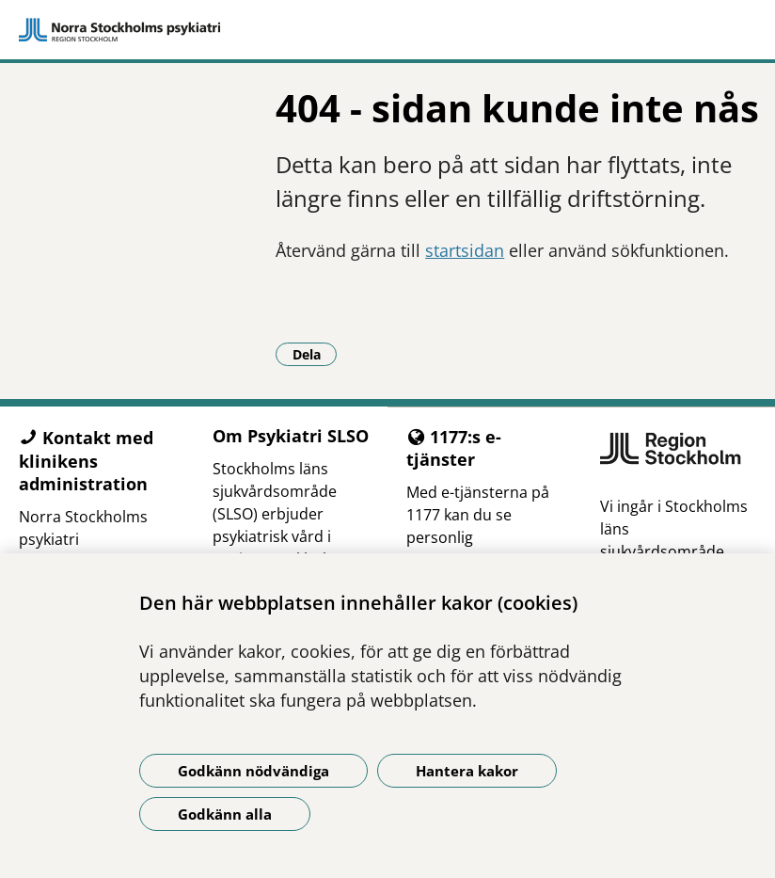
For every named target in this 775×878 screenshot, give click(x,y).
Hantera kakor (467, 770)
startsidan (464, 250)
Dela (315, 353)
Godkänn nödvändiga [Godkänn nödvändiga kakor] (253, 770)
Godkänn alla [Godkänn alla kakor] (225, 814)
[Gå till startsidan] (387, 30)
